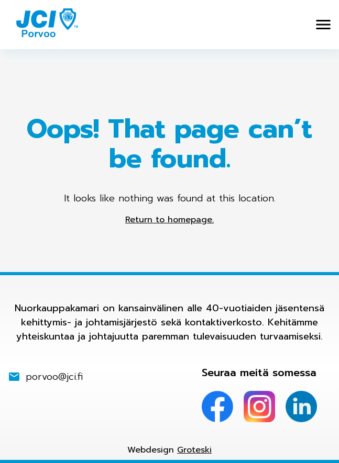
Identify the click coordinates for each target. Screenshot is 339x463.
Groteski (194, 450)
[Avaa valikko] (323, 24)
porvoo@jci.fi (54, 377)
